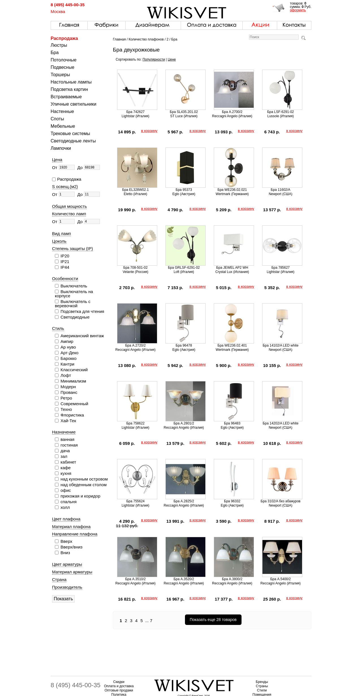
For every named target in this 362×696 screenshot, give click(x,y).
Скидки (118, 682)
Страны (262, 686)
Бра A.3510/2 (135, 579)
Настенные (62, 111)
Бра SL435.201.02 (184, 112)
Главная (119, 39)
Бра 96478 (184, 345)
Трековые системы (70, 133)
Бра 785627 (281, 268)
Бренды (262, 682)
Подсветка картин (69, 89)
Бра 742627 (135, 112)
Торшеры (60, 74)
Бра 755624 (135, 501)
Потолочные (63, 59)
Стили (262, 690)
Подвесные (62, 67)
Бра (55, 52)
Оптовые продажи (119, 690)
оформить (298, 10)
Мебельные (63, 126)
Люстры (59, 45)
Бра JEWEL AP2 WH (232, 268)
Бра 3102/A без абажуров (281, 501)
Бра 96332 (232, 501)
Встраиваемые (66, 96)
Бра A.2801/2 (184, 423)
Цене (172, 59)
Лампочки (61, 148)
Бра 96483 (232, 423)
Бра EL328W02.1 (135, 190)
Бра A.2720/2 (135, 345)
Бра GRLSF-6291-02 (184, 268)
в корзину (149, 131)
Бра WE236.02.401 (232, 345)
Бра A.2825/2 (184, 501)
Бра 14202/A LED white (281, 423)
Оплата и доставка (119, 686)
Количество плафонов (146, 39)
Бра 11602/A (280, 190)
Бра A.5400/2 (280, 579)
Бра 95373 (184, 190)
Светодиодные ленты (73, 140)
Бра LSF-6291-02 (280, 112)
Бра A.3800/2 (232, 579)
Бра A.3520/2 (184, 579)
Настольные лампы (71, 82)
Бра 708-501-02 (135, 268)
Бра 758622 (135, 423)
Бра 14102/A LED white (281, 345)
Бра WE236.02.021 (232, 190)
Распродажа (64, 38)
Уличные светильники (73, 104)
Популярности (154, 59)
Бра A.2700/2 (232, 112)
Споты (57, 118)
